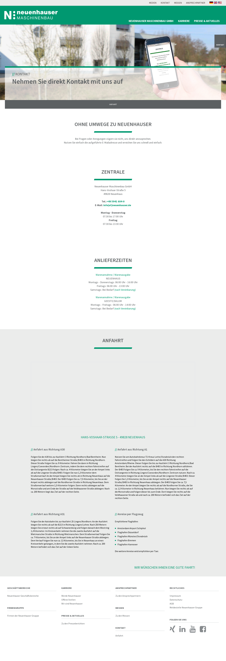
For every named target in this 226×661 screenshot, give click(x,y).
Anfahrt (113, 106)
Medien (152, 2)
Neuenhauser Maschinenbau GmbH (151, 21)
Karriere (184, 21)
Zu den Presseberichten (73, 625)
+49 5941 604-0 (116, 203)
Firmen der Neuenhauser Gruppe (23, 617)
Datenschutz (176, 601)
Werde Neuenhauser (71, 597)
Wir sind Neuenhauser (72, 605)
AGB (172, 605)
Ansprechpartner (195, 2)
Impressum (175, 597)
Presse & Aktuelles (207, 21)
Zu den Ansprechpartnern (128, 597)
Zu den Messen (122, 617)
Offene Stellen (68, 601)
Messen (178, 2)
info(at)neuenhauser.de (117, 207)
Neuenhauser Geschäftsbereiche (23, 597)
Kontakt (165, 2)
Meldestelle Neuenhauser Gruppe (186, 609)
